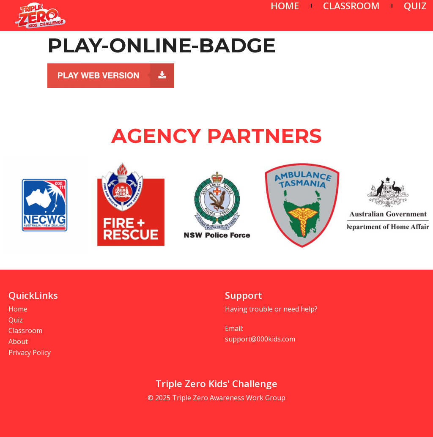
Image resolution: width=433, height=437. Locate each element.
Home (17, 309)
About (18, 341)
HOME (285, 5)
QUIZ (415, 5)
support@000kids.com (260, 339)
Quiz (15, 320)
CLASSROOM (351, 5)
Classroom (25, 330)
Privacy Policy (29, 352)
